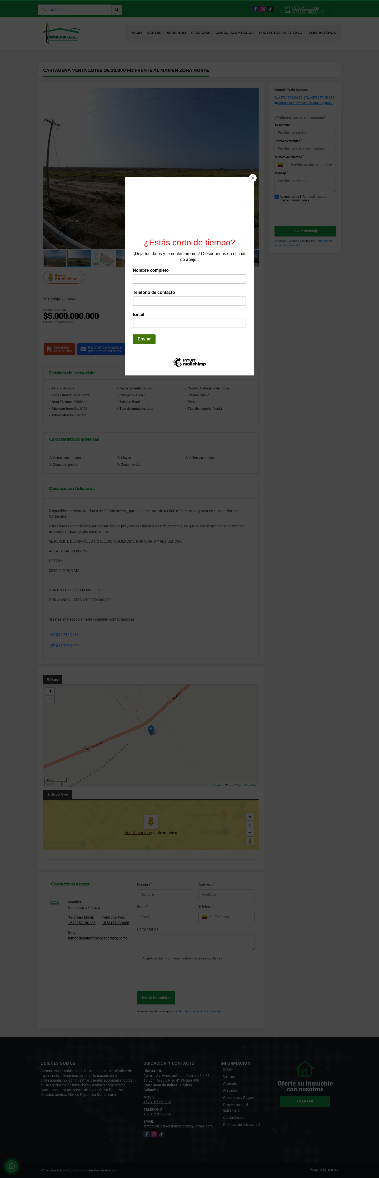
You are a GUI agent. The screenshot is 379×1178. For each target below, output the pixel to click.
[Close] (253, 178)
